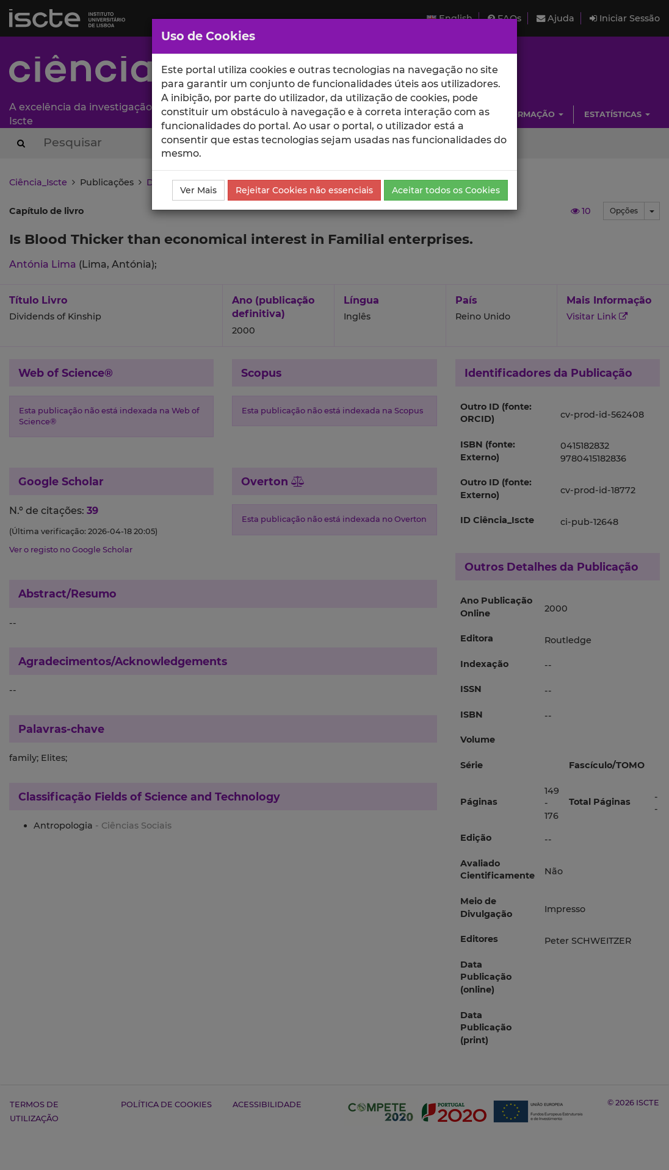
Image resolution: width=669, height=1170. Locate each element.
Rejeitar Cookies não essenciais (304, 190)
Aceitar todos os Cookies (446, 190)
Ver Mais (198, 190)
